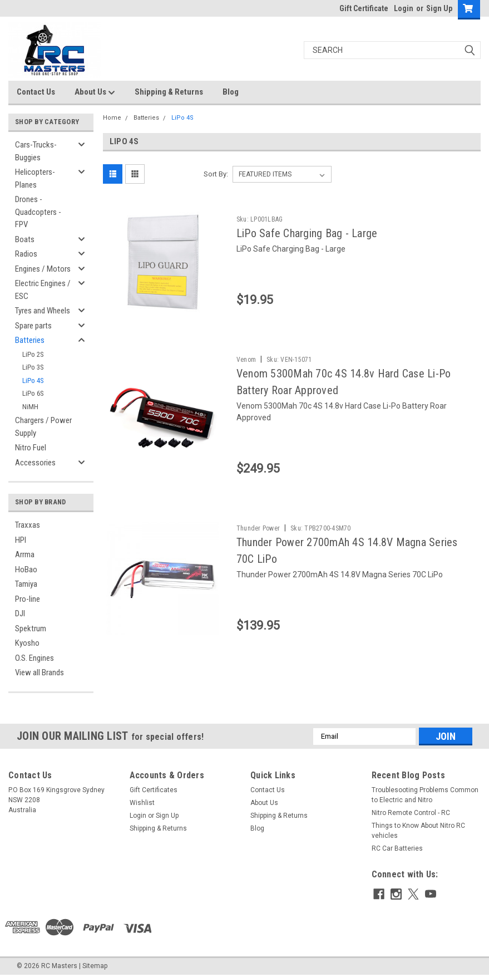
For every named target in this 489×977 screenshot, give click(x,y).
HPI (20, 540)
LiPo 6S (33, 393)
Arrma (24, 554)
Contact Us (36, 92)
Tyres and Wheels (42, 311)
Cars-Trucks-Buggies (36, 151)
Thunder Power (258, 528)
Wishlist (142, 803)
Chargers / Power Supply (43, 426)
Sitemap (94, 966)
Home (112, 117)
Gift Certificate (363, 8)
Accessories (35, 463)
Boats (24, 239)
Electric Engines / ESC (43, 289)
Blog (231, 92)
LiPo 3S (33, 367)
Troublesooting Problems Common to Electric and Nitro (425, 795)
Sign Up (439, 8)
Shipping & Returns (169, 92)
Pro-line (27, 599)
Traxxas (27, 525)
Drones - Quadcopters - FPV (38, 211)
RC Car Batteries (397, 848)
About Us (95, 92)
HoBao (26, 569)
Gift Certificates (153, 790)
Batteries (30, 340)
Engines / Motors (43, 269)
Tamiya (26, 584)
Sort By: (216, 174)
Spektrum (30, 628)
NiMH (30, 406)
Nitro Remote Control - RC (411, 813)
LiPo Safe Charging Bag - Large (307, 233)
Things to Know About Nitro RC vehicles (418, 830)
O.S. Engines (34, 658)
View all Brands (39, 672)
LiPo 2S (33, 354)
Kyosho (27, 643)
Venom (246, 360)
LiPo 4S (33, 380)
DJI (20, 613)
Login (403, 8)
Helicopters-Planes (35, 178)
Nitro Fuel (30, 448)
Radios (26, 254)
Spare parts (33, 326)
